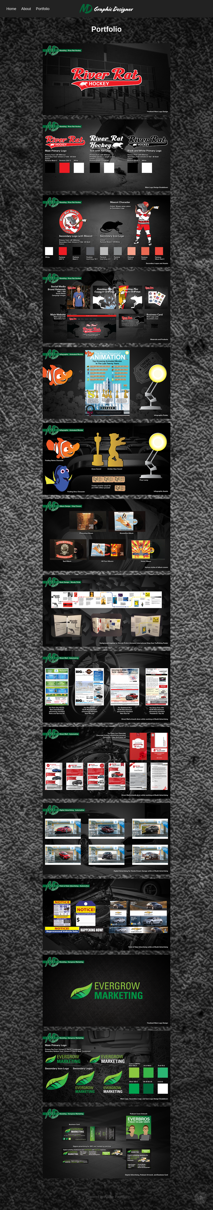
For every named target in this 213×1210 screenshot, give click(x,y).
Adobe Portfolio (115, 1197)
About (26, 9)
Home (11, 9)
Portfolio (42, 9)
